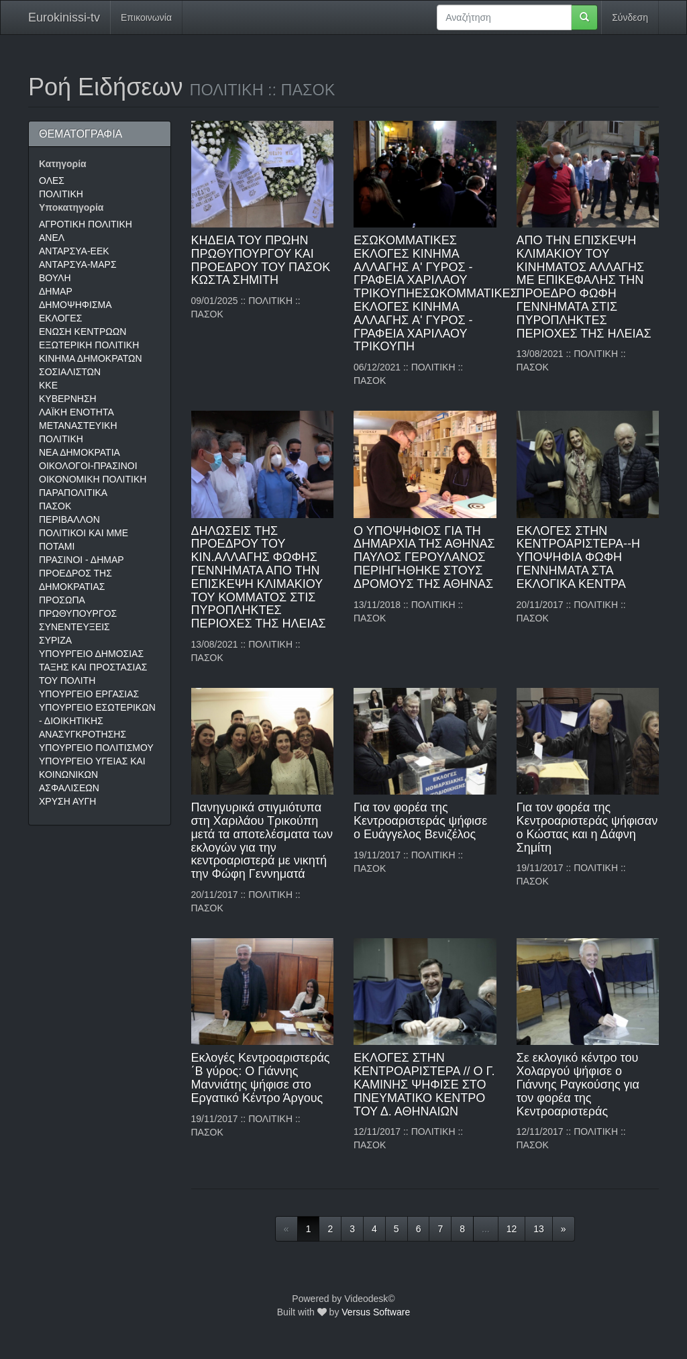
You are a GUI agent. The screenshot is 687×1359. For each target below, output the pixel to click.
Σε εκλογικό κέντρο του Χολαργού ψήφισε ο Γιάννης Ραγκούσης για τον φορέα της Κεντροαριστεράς (578, 1084)
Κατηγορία (63, 163)
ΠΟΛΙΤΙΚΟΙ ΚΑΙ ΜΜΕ (83, 532)
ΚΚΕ (48, 385)
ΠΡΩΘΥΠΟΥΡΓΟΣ (78, 613)
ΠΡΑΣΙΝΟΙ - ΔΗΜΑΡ (81, 559)
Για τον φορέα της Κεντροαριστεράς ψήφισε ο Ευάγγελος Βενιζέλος (420, 821)
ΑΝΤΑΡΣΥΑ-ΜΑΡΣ (78, 264)
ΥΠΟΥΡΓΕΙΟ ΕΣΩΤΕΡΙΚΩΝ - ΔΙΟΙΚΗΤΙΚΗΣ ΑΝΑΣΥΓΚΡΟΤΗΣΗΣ (97, 721)
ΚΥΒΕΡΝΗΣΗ (68, 398)
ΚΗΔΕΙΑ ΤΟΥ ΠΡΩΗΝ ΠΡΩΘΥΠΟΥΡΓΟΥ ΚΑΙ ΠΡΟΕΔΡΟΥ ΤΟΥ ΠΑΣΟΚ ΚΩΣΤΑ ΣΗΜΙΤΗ (261, 260)
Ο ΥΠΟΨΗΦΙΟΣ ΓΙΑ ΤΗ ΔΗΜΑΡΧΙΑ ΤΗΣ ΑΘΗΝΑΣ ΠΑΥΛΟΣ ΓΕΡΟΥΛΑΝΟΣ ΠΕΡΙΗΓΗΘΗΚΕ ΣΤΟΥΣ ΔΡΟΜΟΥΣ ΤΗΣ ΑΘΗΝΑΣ (424, 557)
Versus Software (375, 1312)
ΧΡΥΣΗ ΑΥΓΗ (67, 801)
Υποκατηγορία (71, 207)
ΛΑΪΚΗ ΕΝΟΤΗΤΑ (76, 412)
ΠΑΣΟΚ (55, 506)
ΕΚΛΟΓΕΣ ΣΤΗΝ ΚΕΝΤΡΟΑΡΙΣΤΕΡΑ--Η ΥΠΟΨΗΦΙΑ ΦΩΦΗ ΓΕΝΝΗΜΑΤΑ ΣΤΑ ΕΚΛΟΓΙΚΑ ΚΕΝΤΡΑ (579, 557)
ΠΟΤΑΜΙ (56, 546)
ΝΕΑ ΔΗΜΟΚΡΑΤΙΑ (79, 452)
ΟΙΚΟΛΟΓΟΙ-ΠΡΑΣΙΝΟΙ (88, 465)
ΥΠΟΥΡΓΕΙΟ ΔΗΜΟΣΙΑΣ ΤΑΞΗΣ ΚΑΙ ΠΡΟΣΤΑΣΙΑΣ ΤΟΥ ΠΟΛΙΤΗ (93, 667)
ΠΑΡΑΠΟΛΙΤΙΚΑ (73, 492)
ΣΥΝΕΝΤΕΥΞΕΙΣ (74, 626)
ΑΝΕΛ (51, 237)
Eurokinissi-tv (64, 17)
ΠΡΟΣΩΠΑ (62, 600)
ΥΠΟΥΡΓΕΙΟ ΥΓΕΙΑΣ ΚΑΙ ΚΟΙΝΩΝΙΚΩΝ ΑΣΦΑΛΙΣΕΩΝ (92, 774)
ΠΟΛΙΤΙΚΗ (61, 194)
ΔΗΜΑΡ (55, 291)
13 (538, 1228)
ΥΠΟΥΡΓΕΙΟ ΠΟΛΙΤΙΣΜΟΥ (96, 747)
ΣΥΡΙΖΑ (55, 640)
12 (512, 1228)
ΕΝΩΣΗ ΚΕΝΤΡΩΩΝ (82, 331)
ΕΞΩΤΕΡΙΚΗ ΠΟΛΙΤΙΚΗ (89, 345)
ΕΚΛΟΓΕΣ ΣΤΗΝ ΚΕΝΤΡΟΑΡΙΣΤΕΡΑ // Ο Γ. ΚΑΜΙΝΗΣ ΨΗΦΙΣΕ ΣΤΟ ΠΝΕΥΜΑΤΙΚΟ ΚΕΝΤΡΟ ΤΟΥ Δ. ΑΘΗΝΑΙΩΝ (424, 1084)
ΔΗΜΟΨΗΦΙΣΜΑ (75, 304)
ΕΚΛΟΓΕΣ (60, 318)
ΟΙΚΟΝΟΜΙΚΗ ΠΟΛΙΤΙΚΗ (92, 479)
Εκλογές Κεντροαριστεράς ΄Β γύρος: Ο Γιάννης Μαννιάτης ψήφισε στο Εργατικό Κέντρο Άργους (260, 1077)
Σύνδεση (630, 17)
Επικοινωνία (146, 17)
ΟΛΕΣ (51, 180)
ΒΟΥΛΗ (55, 277)
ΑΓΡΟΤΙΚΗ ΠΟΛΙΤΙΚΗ (85, 224)
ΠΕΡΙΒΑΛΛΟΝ (69, 519)
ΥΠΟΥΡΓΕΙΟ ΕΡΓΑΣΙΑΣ (89, 694)
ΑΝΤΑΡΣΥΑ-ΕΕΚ (74, 251)
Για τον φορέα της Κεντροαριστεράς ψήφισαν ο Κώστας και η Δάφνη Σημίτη (587, 827)
